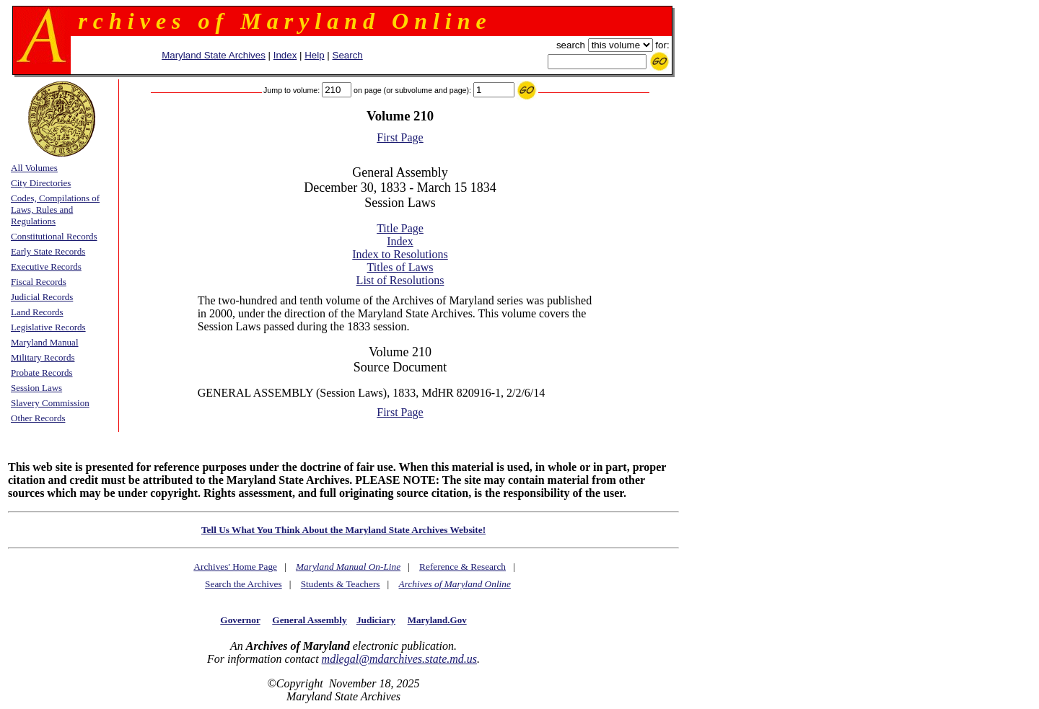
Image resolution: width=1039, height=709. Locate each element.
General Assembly (309, 620)
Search (348, 55)
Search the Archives (243, 583)
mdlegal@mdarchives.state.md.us (399, 659)
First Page (400, 137)
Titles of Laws (400, 267)
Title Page (400, 228)
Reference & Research (462, 566)
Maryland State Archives (214, 55)
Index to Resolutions (399, 254)
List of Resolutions (400, 280)
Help (314, 55)
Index (285, 55)
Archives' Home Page (235, 566)
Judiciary (375, 620)
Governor (240, 620)
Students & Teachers (340, 583)
